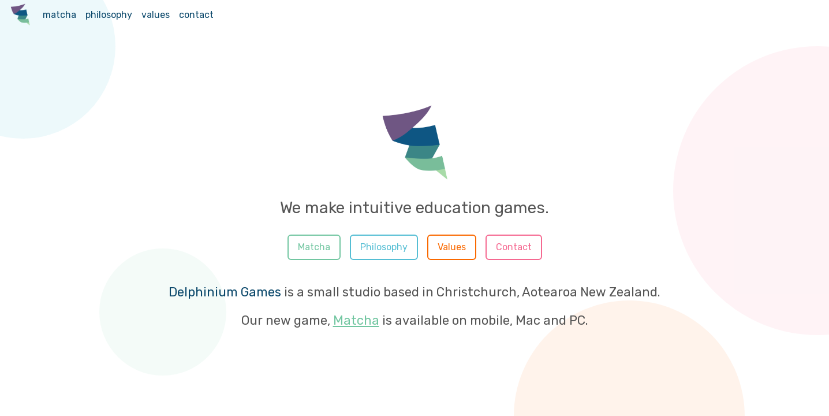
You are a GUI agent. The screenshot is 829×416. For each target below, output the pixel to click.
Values (452, 247)
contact (196, 14)
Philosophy (384, 247)
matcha (59, 14)
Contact (514, 247)
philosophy (108, 14)
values (155, 14)
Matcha (314, 247)
